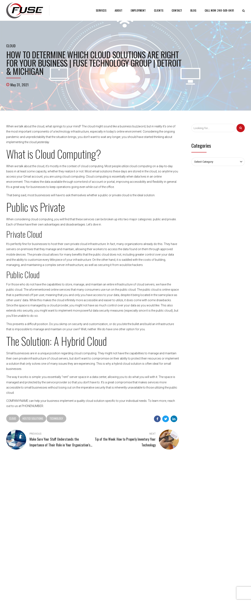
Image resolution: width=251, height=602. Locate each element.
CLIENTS (159, 10)
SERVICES (101, 10)
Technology (56, 418)
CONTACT (177, 10)
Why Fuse (74, 519)
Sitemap (73, 531)
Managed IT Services (142, 513)
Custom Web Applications (145, 519)
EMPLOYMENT (138, 10)
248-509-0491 (19, 506)
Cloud (11, 45)
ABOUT (119, 10)
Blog (71, 513)
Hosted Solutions (32, 418)
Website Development (143, 531)
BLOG (194, 10)
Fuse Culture (75, 525)
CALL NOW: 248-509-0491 (219, 10)
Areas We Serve (184, 592)
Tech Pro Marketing (160, 592)
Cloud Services (139, 525)
